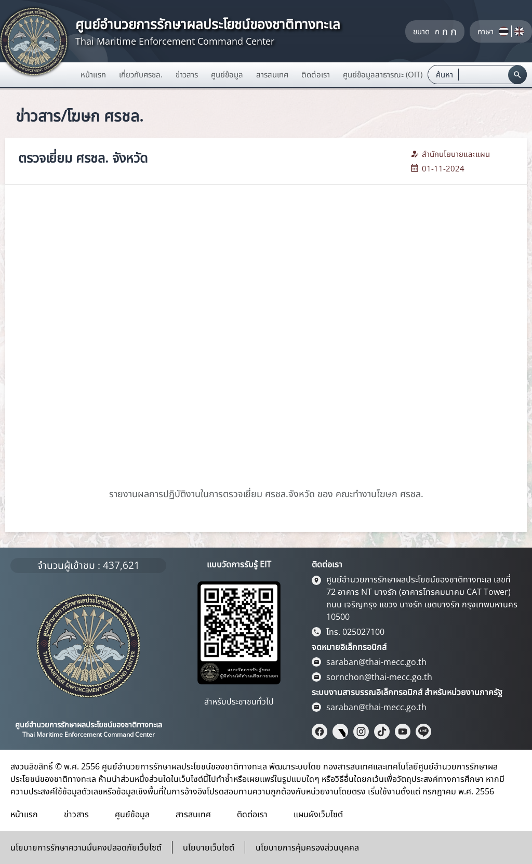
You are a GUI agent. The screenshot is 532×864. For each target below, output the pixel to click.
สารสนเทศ (193, 814)
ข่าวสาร (76, 814)
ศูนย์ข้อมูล (132, 814)
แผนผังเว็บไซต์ (318, 814)
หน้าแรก (93, 74)
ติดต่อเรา (252, 814)
